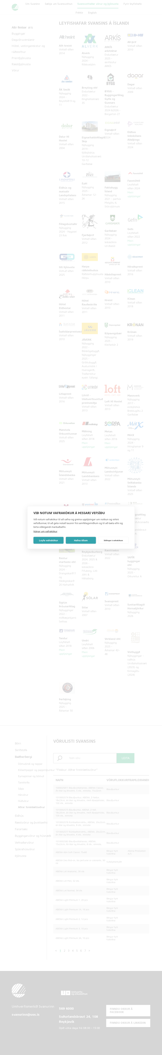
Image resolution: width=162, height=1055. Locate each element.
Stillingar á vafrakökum (113, 540)
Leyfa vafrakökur (48, 540)
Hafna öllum (81, 540)
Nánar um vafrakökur (45, 531)
